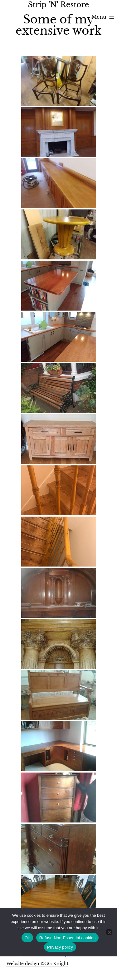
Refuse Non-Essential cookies (67, 937)
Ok (27, 937)
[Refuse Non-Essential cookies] (109, 932)
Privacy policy (60, 947)
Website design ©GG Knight (37, 963)
